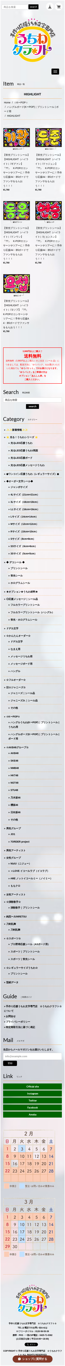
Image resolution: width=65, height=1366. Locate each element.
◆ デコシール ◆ (15, 562)
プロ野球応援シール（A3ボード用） (30, 944)
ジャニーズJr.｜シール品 (24, 700)
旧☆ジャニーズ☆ (16, 687)
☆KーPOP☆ (21, 102)
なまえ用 (15, 649)
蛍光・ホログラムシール (24, 619)
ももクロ (15, 885)
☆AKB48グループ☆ (17, 747)
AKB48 (15, 753)
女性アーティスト (16, 894)
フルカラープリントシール (25, 604)
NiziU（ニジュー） (21, 863)
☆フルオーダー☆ (16, 679)
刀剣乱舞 (11, 924)
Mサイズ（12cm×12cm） (24, 524)
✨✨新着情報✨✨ (17, 429)
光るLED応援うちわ (21, 443)
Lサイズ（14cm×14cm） (24, 516)
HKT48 (14, 775)
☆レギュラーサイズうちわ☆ (22, 967)
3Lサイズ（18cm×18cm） (25, 502)
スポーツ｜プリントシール (25, 951)
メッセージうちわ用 (21, 656)
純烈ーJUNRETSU (16, 916)
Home (7, 102)
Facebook (32, 1107)
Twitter (32, 1100)
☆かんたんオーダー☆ (18, 635)
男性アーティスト (16, 850)
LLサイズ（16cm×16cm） (25, 509)
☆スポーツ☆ (13, 938)
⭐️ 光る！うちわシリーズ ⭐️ (22, 437)
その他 (14, 707)
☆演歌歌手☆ (13, 901)
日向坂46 (16, 812)
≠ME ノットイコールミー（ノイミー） (32, 878)
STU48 (14, 790)
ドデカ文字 (12, 628)
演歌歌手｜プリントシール (25, 907)
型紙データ (12, 982)
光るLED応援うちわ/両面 (24, 450)
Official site (32, 1086)
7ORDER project (20, 841)
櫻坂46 (14, 805)
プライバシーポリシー (18, 1021)
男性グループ (13, 828)
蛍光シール (17, 575)
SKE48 (14, 760)
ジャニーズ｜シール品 (23, 693)
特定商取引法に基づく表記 (20, 1027)
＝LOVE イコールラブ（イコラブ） (30, 870)
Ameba (32, 1114)
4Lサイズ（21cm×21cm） (25, 494)
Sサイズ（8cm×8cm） (23, 538)
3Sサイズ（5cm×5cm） (24, 553)
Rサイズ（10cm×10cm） (24, 531)
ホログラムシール (20, 583)
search (33, 6)
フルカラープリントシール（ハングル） (32, 612)
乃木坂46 (16, 797)
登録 (10, 1063)
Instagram (32, 1093)
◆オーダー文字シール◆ (19, 481)
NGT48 (14, 782)
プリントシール (19, 568)
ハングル (15, 671)
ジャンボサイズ (19, 487)
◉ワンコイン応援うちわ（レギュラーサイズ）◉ (32, 474)
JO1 (13, 834)
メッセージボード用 (21, 663)
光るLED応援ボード (21, 457)
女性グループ (13, 857)
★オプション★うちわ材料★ (22, 591)
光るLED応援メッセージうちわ (28, 465)
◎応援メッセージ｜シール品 (22, 599)
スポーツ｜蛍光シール (23, 959)
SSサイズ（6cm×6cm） (24, 546)
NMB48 (15, 768)
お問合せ (11, 1016)
